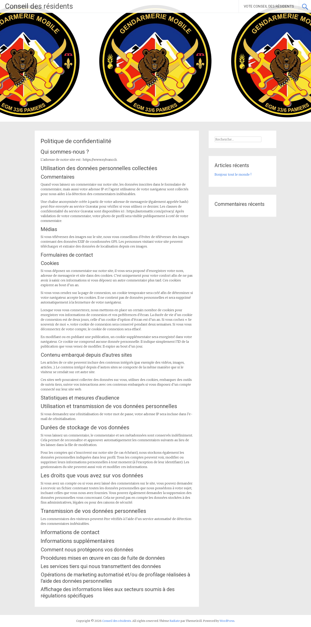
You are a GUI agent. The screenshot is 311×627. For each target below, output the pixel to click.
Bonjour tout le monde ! (233, 174)
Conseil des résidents (39, 6)
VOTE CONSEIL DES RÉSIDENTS (269, 6)
